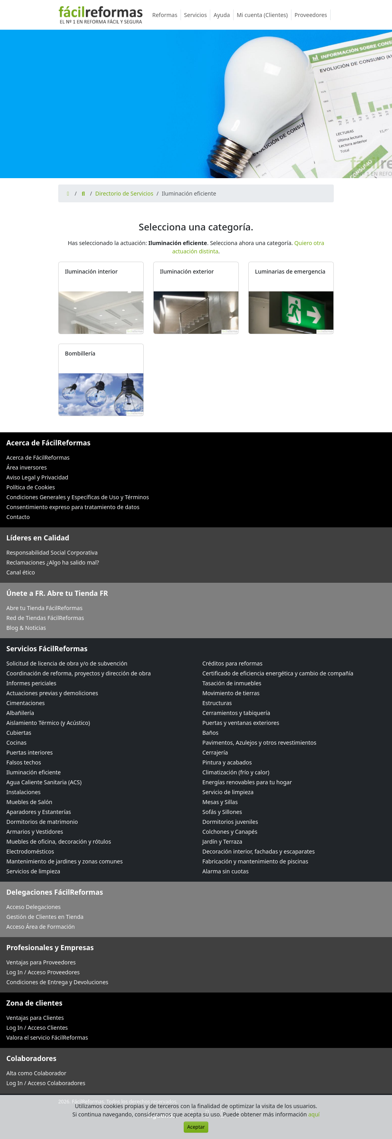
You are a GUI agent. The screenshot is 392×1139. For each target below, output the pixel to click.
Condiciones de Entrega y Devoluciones (57, 982)
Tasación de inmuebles (231, 683)
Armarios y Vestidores (34, 831)
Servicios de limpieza (33, 871)
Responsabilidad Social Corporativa (52, 552)
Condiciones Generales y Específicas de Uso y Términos (77, 497)
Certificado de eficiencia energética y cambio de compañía (277, 673)
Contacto (18, 517)
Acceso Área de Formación (40, 926)
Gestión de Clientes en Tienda (45, 916)
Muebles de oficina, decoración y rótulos (58, 841)
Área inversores (26, 467)
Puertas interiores (29, 752)
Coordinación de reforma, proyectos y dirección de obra (78, 673)
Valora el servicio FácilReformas (47, 1037)
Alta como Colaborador (36, 1073)
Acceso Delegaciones (33, 907)
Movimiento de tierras (231, 693)
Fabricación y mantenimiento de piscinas (255, 861)
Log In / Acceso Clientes (37, 1027)
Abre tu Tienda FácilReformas (44, 608)
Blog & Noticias (26, 627)
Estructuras (217, 703)
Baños (210, 732)
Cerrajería (215, 752)
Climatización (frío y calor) (235, 772)
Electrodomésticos (30, 851)
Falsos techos (23, 762)
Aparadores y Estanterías (38, 812)
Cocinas (16, 742)
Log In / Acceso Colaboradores (45, 1083)
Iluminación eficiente (33, 772)
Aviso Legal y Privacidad (37, 477)
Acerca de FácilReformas (38, 457)
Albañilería (20, 713)
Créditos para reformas (232, 663)
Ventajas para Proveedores (41, 962)
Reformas (166, 15)
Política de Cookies (30, 487)
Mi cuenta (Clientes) (264, 15)
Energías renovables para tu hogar (247, 782)
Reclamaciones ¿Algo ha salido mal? (52, 562)
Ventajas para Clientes (35, 1017)
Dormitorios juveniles (230, 821)
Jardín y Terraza (222, 841)
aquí (314, 1114)
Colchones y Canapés (229, 831)
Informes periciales (31, 683)
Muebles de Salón (29, 802)
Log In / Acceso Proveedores (43, 972)
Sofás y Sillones (222, 812)
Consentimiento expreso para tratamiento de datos (72, 507)
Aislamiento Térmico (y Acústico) (48, 722)
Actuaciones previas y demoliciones (52, 693)
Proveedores (313, 15)
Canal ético (20, 572)
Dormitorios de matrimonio (42, 821)
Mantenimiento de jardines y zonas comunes (64, 861)
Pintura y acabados (227, 762)
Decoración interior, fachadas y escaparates (258, 851)
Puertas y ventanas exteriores (240, 722)
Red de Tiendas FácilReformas (45, 618)
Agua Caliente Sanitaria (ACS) (44, 782)
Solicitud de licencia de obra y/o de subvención (66, 663)
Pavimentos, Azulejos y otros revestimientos (259, 742)
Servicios (197, 15)
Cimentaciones (25, 703)
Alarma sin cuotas (225, 871)
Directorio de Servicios (124, 193)
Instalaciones (23, 792)
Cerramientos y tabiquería (236, 713)
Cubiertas (18, 732)
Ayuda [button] (223, 15)
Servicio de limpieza (227, 792)
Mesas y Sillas (220, 802)
